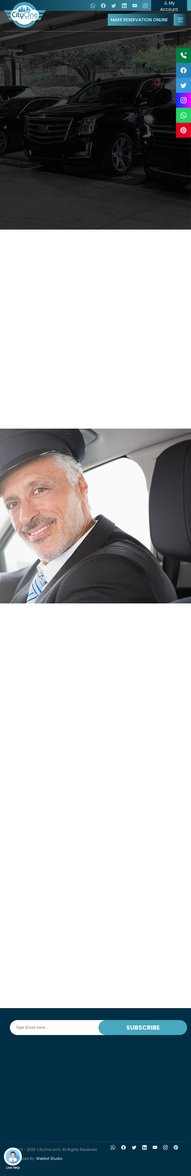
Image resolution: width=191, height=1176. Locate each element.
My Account (169, 5)
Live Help (13, 1159)
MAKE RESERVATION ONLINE (139, 20)
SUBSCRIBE (143, 1027)
